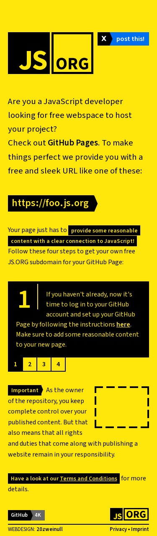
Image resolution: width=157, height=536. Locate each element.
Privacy (118, 529)
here (123, 324)
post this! (130, 38)
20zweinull (49, 529)
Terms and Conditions (88, 478)
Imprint (140, 529)
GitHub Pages (73, 143)
